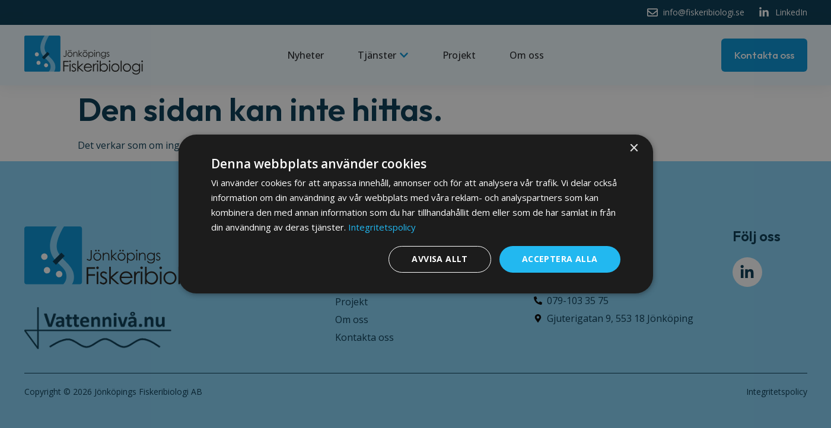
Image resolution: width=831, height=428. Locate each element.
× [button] (633, 148)
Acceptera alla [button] (560, 258)
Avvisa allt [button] (439, 258)
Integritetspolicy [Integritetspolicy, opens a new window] (382, 227)
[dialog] (416, 214)
